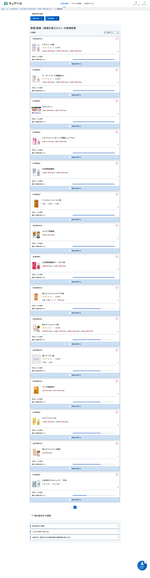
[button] (37, 18)
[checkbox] (75, 64)
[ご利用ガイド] (112, 32)
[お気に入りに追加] (116, 38)
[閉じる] (145, 562)
